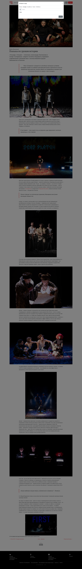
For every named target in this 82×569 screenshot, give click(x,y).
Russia (34, 6)
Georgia (24, 6)
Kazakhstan (29, 6)
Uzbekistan (38, 6)
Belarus (20, 6)
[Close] (62, 3)
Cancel (60, 16)
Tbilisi (20, 12)
